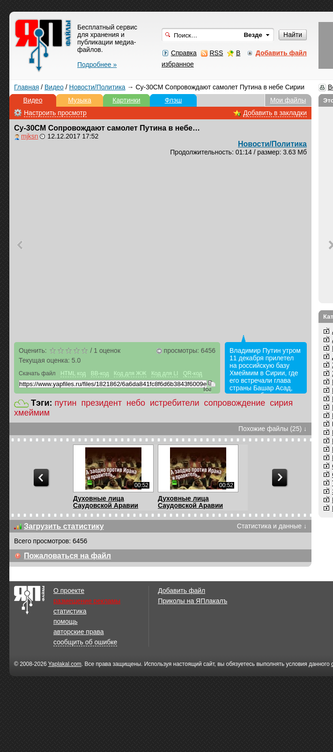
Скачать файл (37, 373)
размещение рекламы (86, 601)
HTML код (73, 373)
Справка (184, 53)
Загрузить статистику (64, 526)
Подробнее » (97, 64)
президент (101, 403)
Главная (26, 87)
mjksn (29, 136)
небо (135, 403)
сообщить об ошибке (85, 642)
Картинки (126, 100)
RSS (216, 53)
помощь (65, 621)
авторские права (78, 631)
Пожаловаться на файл (67, 556)
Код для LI (164, 373)
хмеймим (32, 412)
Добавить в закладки (275, 113)
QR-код (192, 373)
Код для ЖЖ (130, 373)
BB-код (100, 373)
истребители (175, 403)
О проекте (68, 590)
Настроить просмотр (55, 113)
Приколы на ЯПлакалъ (192, 601)
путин (66, 403)
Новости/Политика (97, 87)
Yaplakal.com (64, 664)
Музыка (79, 100)
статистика (69, 611)
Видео (54, 87)
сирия (281, 403)
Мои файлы (288, 100)
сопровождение (235, 403)
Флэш (173, 100)
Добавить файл (181, 590)
